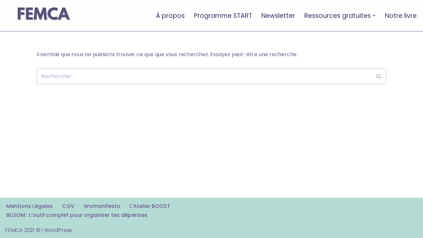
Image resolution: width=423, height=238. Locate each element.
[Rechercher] (204, 76)
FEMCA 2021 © (22, 230)
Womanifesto (102, 206)
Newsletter (278, 15)
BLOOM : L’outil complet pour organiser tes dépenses (76, 215)
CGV (68, 206)
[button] (374, 15)
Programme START (223, 15)
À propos (170, 15)
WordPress (58, 230)
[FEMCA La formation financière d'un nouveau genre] (43, 15)
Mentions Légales (29, 206)
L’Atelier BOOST (150, 206)
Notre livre (401, 15)
